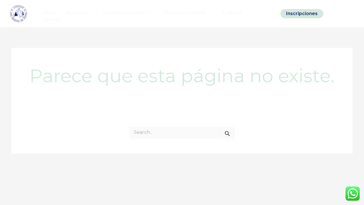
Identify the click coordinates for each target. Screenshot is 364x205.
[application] (85, 13)
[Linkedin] (351, 14)
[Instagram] (332, 14)
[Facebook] (341, 14)
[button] (301, 13)
